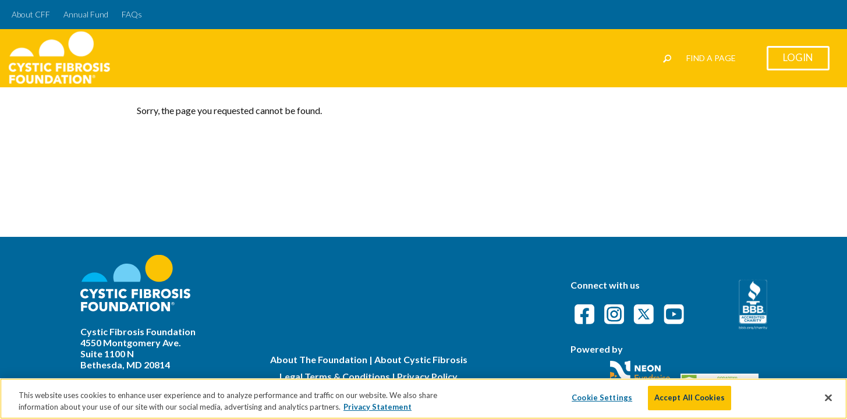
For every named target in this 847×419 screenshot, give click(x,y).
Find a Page (711, 58)
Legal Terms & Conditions (334, 376)
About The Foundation (318, 359)
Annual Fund (85, 14)
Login (798, 57)
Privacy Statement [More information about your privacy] (377, 409)
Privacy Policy (427, 376)
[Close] (828, 401)
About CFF (31, 14)
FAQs (132, 14)
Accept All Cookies (689, 401)
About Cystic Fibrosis (420, 359)
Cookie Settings (602, 401)
